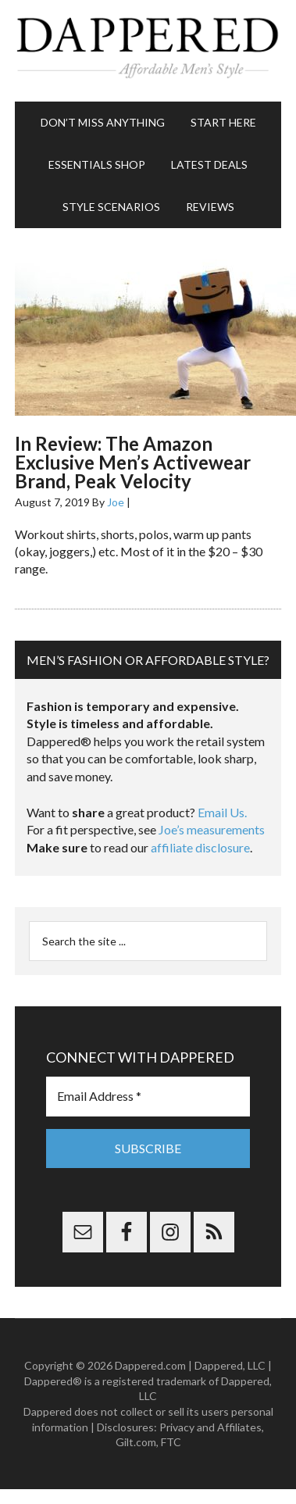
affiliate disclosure (200, 847)
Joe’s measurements (212, 829)
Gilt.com (136, 1442)
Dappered (148, 51)
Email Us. (222, 812)
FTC (171, 1442)
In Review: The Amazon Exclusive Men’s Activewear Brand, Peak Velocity (133, 462)
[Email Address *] (148, 1096)
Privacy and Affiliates (210, 1427)
